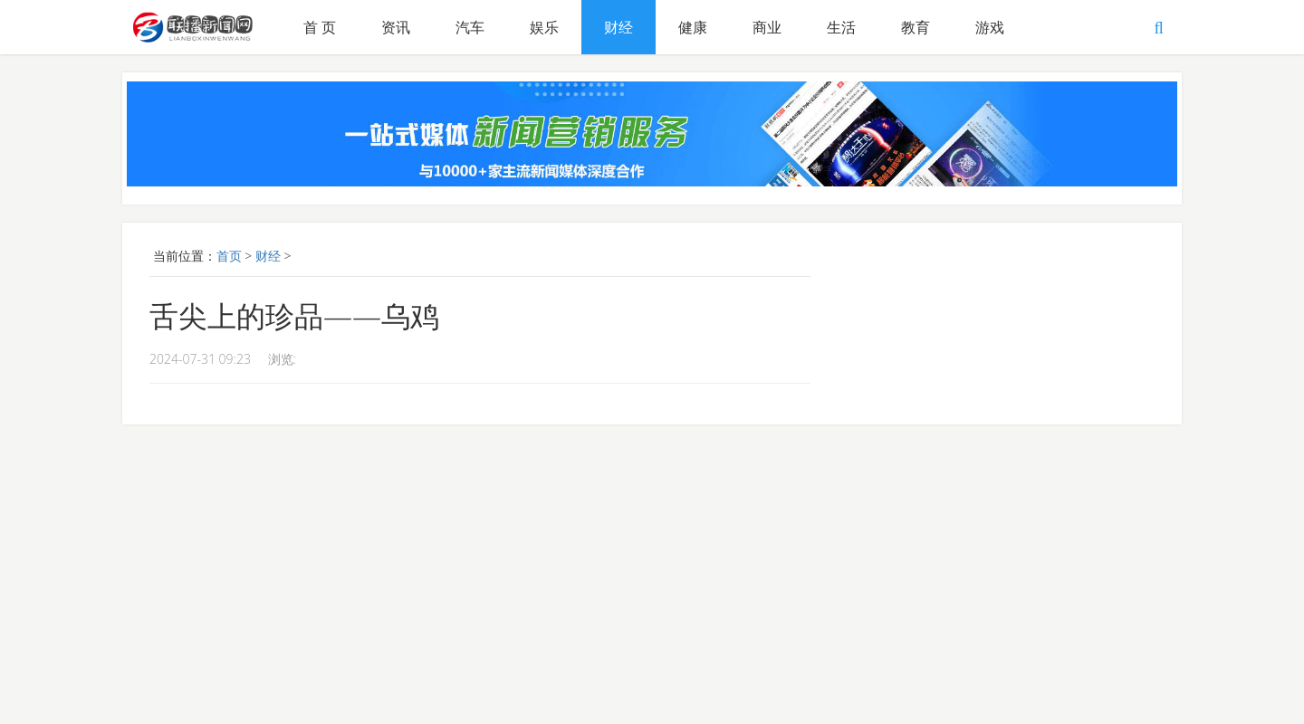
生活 (841, 27)
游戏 (989, 27)
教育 (915, 27)
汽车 (469, 27)
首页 (229, 255)
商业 (767, 27)
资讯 (395, 27)
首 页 (319, 27)
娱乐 (544, 27)
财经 (618, 27)
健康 (692, 27)
